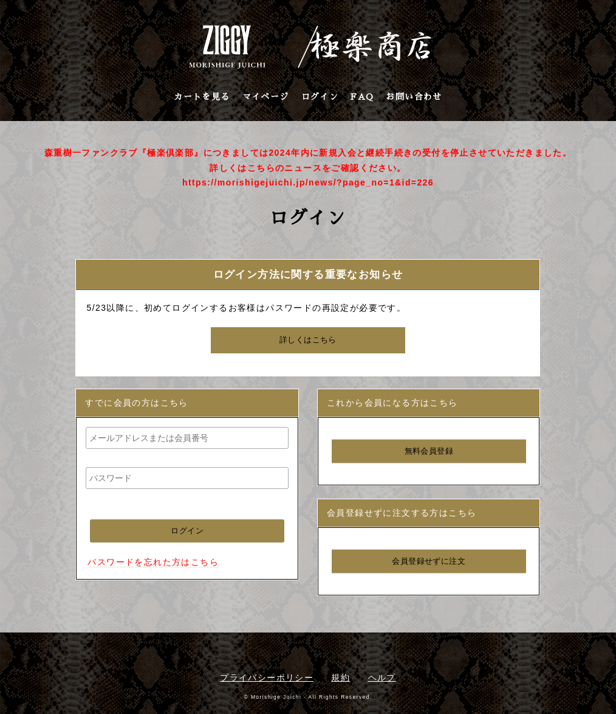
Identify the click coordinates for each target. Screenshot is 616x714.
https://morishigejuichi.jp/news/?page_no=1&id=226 (308, 182)
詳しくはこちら (308, 339)
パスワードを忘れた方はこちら (153, 562)
